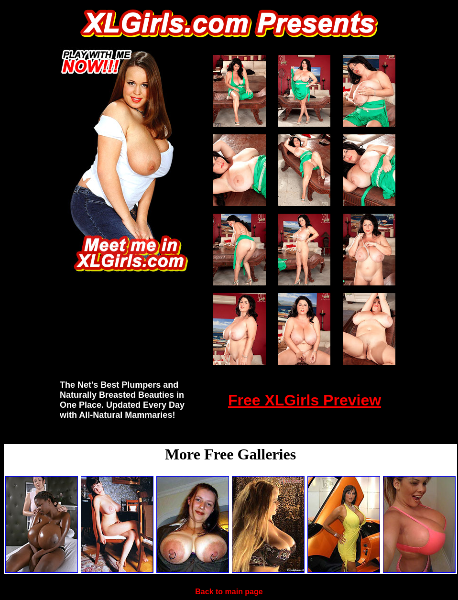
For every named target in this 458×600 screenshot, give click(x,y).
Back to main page (228, 592)
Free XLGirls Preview (304, 400)
